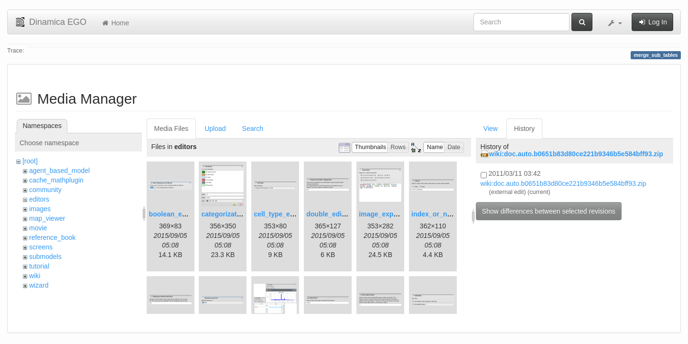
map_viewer (47, 218)
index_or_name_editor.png (453, 214)
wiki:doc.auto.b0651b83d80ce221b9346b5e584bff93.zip (576, 154)
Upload (215, 128)
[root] (30, 161)
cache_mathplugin (56, 180)
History (524, 128)
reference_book (52, 237)
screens (41, 247)
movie (38, 228)
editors (39, 199)
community (45, 190)
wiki (34, 276)
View (491, 128)
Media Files (171, 128)
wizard (38, 285)
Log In (652, 22)
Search (252, 128)
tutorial (39, 266)
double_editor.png (335, 214)
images (40, 209)
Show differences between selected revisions (548, 211)
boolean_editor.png (180, 214)
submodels (45, 256)
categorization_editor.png (241, 214)
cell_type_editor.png (286, 214)
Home (115, 23)
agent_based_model (59, 170)
